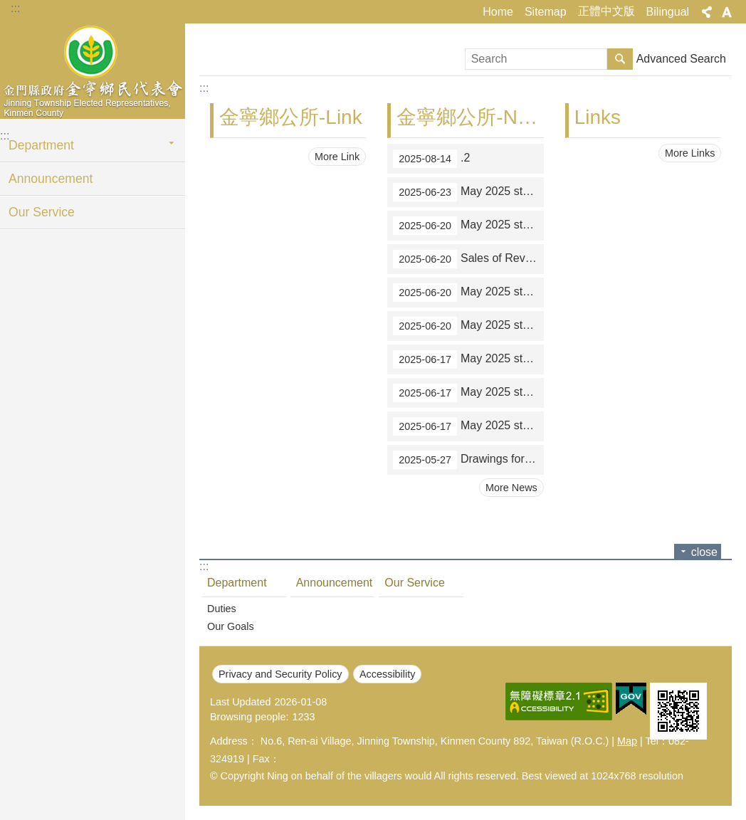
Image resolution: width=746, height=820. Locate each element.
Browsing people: (249, 716)
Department (41, 145)
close (704, 552)
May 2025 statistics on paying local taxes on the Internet (468, 426)
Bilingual (667, 12)
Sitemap (546, 12)
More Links (690, 153)
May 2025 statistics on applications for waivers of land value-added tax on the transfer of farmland (468, 292)
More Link (337, 156)
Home (498, 12)
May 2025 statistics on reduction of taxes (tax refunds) (468, 326)
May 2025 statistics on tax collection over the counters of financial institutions (468, 225)
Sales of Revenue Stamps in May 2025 (468, 259)
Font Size (726, 12)
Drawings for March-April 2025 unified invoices (468, 460)
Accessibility (387, 674)
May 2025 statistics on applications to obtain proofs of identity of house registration (468, 393)
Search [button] (620, 59)
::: (15, 8)
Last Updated (240, 702)
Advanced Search (681, 59)
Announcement (51, 179)
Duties (221, 608)
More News (511, 487)
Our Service (42, 212)
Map (627, 741)
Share (706, 12)
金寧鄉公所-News (474, 117)
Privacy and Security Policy (280, 674)
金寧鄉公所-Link (290, 117)
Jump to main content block (7, 7)
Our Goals (230, 626)
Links (597, 117)
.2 (431, 158)
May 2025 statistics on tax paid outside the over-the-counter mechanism (468, 192)
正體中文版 (606, 11)
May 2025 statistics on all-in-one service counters (468, 359)
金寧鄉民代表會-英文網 (92, 69)
